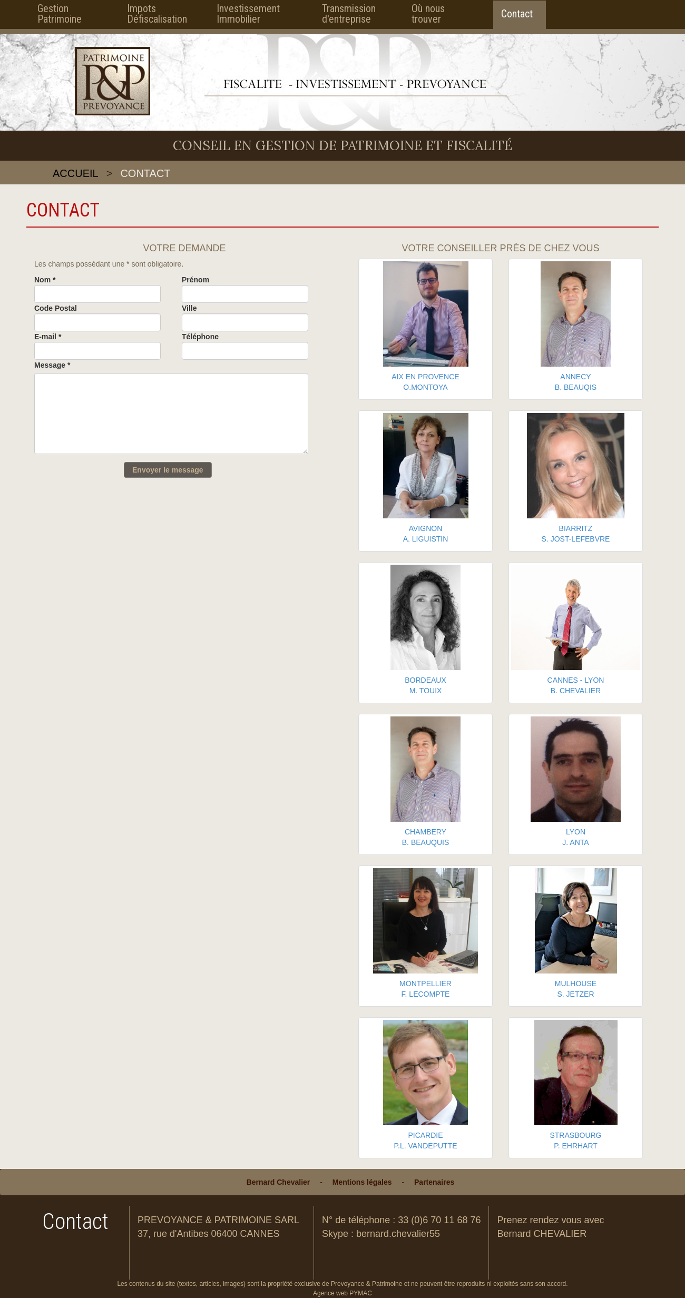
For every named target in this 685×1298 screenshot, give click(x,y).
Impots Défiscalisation (154, 13)
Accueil (76, 173)
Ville (189, 308)
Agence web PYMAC (342, 1293)
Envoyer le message (167, 470)
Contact (517, 13)
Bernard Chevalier (278, 1182)
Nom (44, 280)
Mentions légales (362, 1182)
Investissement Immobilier (248, 13)
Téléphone (200, 336)
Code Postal (55, 308)
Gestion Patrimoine (59, 13)
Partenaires (434, 1182)
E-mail (47, 336)
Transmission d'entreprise (349, 13)
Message (52, 365)
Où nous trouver (428, 13)
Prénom (195, 280)
